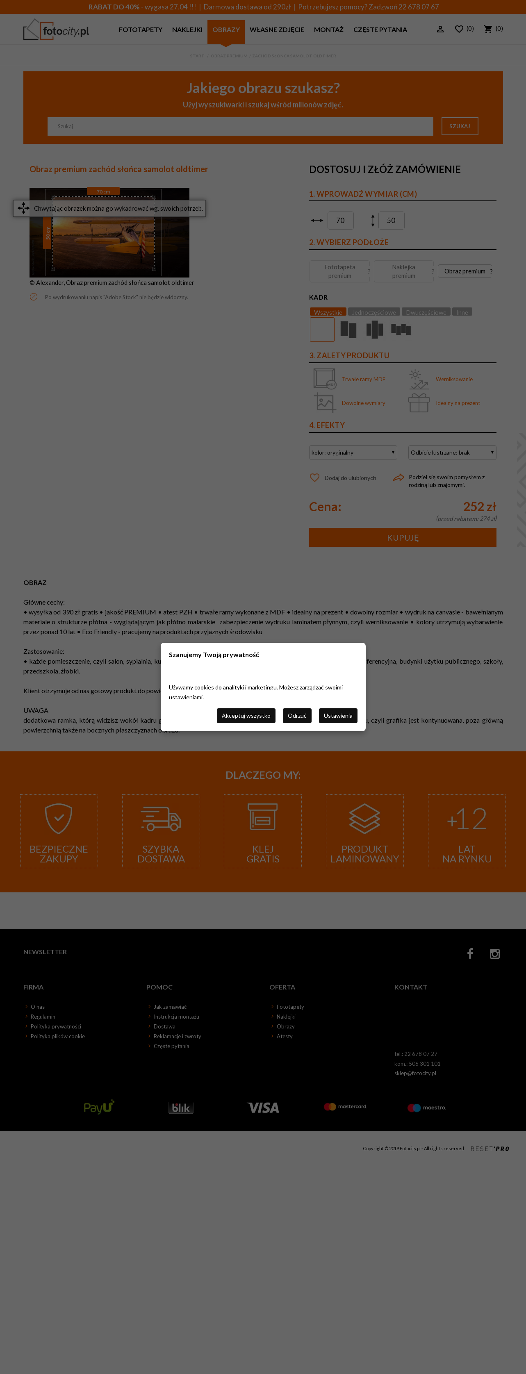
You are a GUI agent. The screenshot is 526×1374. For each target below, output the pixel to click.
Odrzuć (297, 715)
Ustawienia (338, 715)
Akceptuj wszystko (246, 715)
